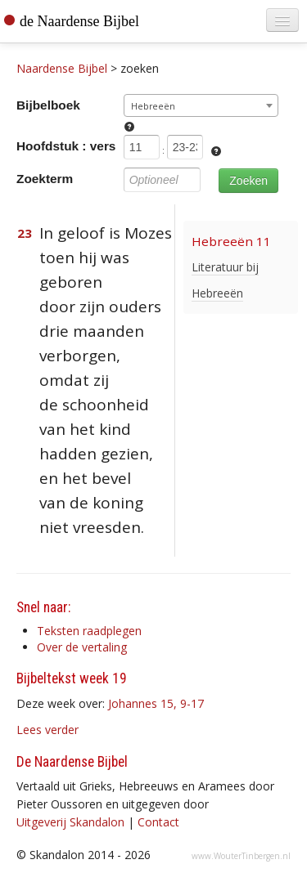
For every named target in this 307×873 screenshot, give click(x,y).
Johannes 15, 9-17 (156, 703)
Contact (158, 822)
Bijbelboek (48, 105)
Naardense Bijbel (61, 68)
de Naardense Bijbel (79, 21)
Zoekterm (44, 179)
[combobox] (201, 105)
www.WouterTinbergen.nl (241, 856)
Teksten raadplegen (89, 630)
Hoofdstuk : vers (65, 146)
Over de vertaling (82, 647)
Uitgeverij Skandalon (70, 822)
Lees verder (47, 729)
